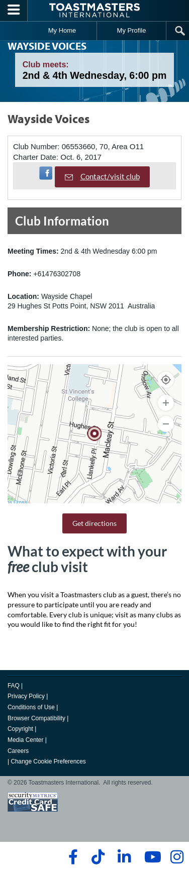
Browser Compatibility (36, 718)
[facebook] (71, 856)
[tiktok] (97, 856)
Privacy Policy (26, 696)
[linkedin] (124, 856)
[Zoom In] (166, 403)
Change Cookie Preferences (48, 761)
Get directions (94, 523)
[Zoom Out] (166, 424)
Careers (18, 750)
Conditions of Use (31, 707)
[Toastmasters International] (94, 10)
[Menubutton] (14, 10)
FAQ (14, 685)
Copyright (20, 728)
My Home (62, 30)
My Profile (131, 30)
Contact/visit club (102, 176)
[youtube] (150, 856)
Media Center (25, 739)
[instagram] (176, 856)
